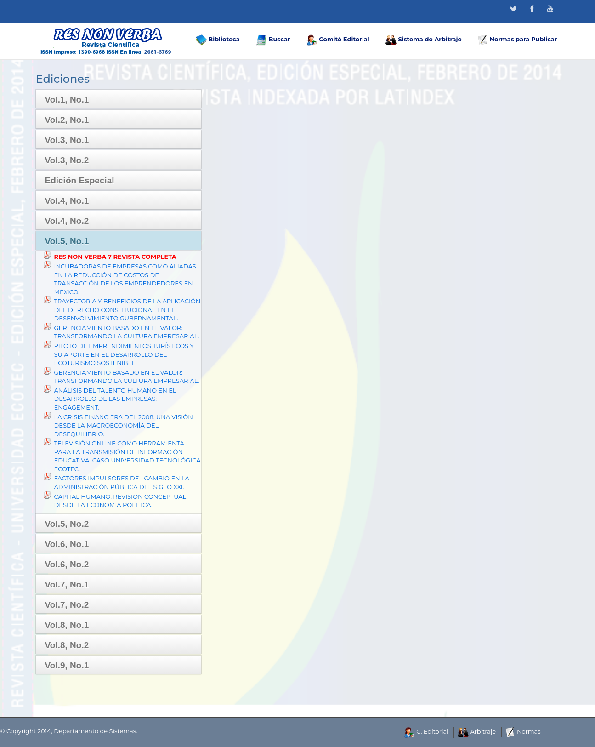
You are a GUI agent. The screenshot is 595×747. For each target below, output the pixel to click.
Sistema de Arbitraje (423, 40)
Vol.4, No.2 (67, 221)
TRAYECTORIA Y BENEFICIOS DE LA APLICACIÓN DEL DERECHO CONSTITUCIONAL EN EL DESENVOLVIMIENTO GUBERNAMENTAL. (127, 309)
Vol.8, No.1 (67, 625)
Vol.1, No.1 (67, 99)
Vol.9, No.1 (67, 665)
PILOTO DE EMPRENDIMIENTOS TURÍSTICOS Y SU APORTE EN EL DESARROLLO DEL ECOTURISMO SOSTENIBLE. (124, 354)
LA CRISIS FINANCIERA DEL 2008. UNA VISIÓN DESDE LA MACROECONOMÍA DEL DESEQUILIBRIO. (123, 425)
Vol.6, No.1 (67, 544)
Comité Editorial (337, 40)
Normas (523, 731)
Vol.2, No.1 (67, 120)
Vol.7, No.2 (67, 605)
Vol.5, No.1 (67, 241)
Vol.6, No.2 (67, 564)
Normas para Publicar (517, 40)
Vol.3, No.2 (67, 160)
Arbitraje (477, 731)
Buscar (273, 40)
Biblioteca (218, 40)
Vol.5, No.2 (67, 524)
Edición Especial (79, 180)
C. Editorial (426, 731)
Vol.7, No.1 (67, 584)
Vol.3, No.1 (67, 140)
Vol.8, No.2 (67, 645)
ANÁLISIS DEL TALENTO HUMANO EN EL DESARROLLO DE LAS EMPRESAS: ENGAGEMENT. (115, 399)
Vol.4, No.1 (67, 200)
